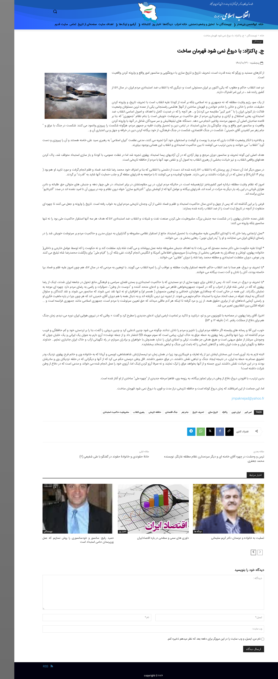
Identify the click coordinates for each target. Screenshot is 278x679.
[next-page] (239, 552)
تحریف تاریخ (184, 412)
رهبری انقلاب (124, 412)
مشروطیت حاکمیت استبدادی (102, 412)
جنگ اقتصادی (157, 412)
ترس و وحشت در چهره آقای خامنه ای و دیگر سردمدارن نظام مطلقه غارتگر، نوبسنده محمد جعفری (200, 458)
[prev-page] (245, 552)
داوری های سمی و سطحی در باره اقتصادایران (150, 538)
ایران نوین (221, 412)
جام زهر (170, 412)
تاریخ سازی (199, 412)
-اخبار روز (108, 531)
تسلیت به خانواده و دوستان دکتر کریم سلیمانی (225, 538)
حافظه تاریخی (140, 412)
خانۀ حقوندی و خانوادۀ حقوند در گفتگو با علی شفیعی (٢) (100, 456)
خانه (247, 36)
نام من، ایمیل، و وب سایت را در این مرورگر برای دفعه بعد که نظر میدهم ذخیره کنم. (199, 638)
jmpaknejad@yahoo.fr (233, 398)
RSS (31, 666)
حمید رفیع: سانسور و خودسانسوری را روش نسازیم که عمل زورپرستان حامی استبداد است (63, 540)
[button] (73, 11)
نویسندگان (237, 36)
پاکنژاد (210, 412)
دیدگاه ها (183, 531)
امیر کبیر (233, 412)
